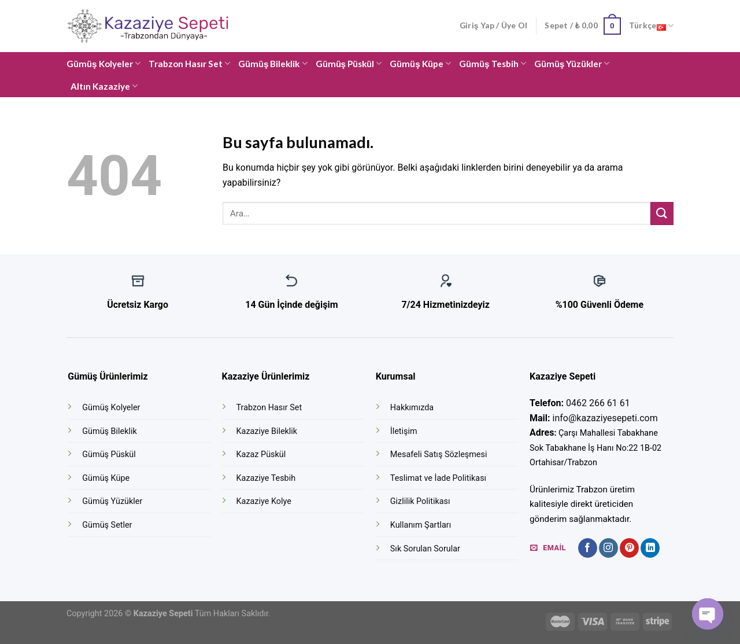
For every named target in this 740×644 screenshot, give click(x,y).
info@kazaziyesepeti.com (605, 418)
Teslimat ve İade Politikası (438, 478)
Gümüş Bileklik (273, 63)
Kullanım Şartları (420, 525)
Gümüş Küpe (420, 63)
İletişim (403, 431)
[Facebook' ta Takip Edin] (587, 548)
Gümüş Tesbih (492, 63)
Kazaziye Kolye (263, 501)
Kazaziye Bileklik (267, 431)
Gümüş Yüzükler (572, 63)
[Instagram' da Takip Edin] (608, 548)
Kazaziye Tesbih (266, 478)
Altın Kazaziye (104, 85)
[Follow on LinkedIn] (650, 548)
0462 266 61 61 (598, 403)
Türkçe (651, 26)
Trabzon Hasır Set (189, 63)
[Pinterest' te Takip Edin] (629, 548)
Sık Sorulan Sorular (425, 549)
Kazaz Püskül (261, 454)
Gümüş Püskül (349, 63)
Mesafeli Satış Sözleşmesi (438, 454)
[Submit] (662, 213)
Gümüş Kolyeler (103, 63)
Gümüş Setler (107, 525)
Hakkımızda (412, 408)
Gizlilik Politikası (420, 501)
